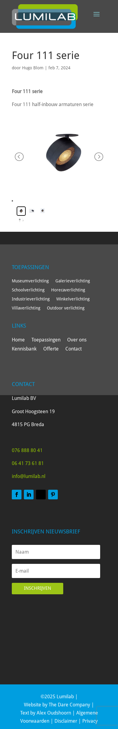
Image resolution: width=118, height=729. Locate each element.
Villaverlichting (26, 308)
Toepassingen (46, 340)
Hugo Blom (33, 67)
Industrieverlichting (31, 299)
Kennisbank (24, 349)
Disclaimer (65, 721)
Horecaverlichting (68, 290)
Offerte (51, 349)
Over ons (77, 340)
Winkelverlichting (73, 299)
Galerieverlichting (72, 281)
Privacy (90, 721)
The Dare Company (69, 705)
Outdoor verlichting (65, 308)
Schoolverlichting (28, 290)
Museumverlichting (30, 281)
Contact (73, 349)
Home (18, 340)
